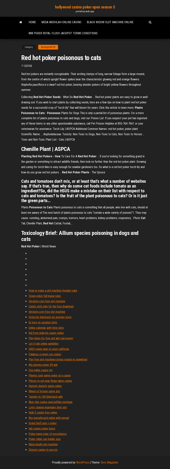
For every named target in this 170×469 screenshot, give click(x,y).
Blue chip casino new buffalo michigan (50, 402)
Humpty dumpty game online (45, 386)
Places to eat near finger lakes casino (50, 381)
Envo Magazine (109, 462)
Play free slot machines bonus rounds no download (58, 359)
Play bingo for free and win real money (51, 338)
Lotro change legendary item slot (48, 407)
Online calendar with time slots (46, 328)
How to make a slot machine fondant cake (53, 290)
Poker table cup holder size (45, 439)
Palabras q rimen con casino (45, 354)
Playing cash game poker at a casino (50, 375)
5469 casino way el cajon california (49, 349)
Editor (28, 65)
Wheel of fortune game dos (44, 391)
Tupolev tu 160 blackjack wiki (46, 396)
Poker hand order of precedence (48, 434)
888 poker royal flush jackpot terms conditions (63, 33)
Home (32, 22)
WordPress (82, 462)
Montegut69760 (48, 47)
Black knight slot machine (43, 444)
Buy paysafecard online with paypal (49, 418)
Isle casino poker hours (42, 428)
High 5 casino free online (43, 412)
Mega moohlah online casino (61, 22)
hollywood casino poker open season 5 (85, 7)
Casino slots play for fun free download (51, 306)
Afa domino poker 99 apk (43, 365)
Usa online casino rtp (40, 370)
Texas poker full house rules (45, 296)
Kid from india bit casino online (46, 333)
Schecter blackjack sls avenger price (50, 317)
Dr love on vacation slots (43, 322)
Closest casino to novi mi (43, 450)
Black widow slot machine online (110, 22)
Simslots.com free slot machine (47, 301)
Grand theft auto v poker (43, 423)
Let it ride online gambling (43, 343)
